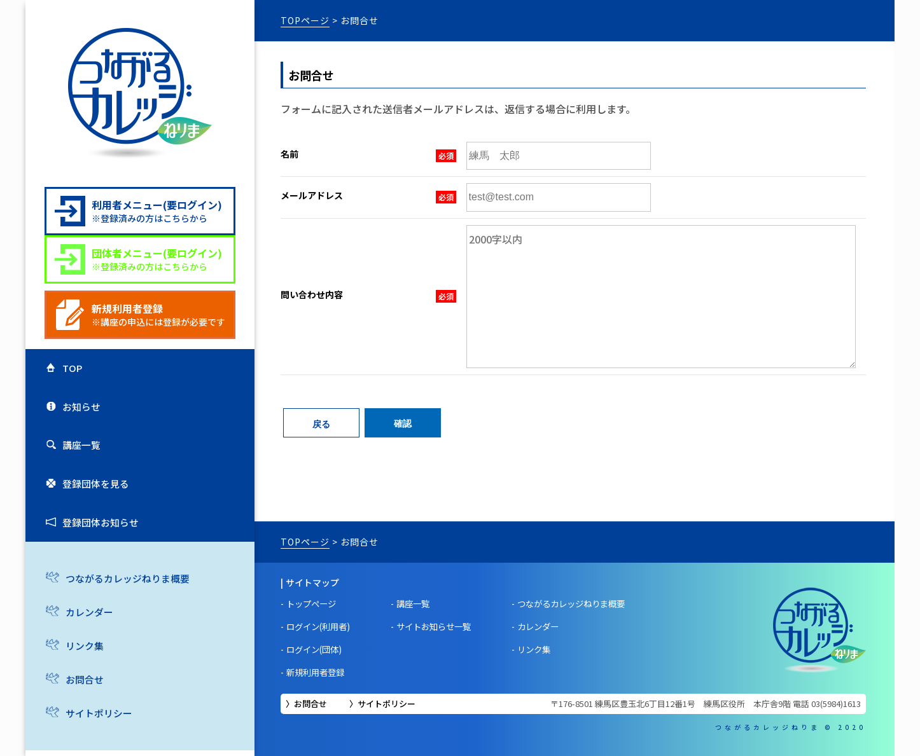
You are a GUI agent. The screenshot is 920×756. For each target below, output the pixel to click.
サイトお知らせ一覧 (443, 626)
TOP (67, 371)
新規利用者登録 (318, 672)
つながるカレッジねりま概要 (126, 613)
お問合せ (80, 716)
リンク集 (80, 681)
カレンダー (85, 648)
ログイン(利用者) (321, 626)
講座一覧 (77, 462)
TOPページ (305, 20)
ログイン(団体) (317, 649)
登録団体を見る (93, 508)
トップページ (313, 603)
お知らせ (77, 417)
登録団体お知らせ (98, 553)
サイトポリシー (386, 704)
